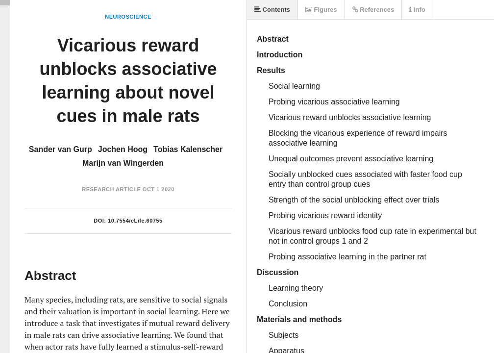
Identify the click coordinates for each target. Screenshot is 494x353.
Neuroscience (128, 17)
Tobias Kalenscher (187, 149)
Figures (321, 9)
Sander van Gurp (60, 149)
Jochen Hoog (123, 149)
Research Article (111, 189)
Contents (272, 9)
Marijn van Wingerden (123, 163)
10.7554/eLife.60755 (135, 221)
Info (417, 9)
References (373, 9)
